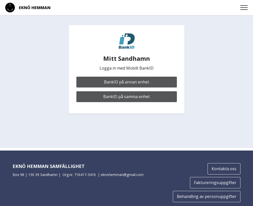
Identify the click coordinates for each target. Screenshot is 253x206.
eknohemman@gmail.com (122, 174)
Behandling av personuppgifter (206, 196)
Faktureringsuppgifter (215, 182)
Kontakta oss (224, 168)
